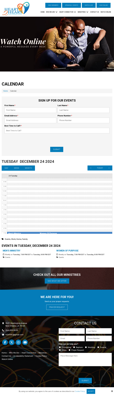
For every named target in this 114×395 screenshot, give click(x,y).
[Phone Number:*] (84, 120)
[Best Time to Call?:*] (57, 130)
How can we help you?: (69, 344)
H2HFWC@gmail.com (14, 335)
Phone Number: (65, 116)
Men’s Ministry (11, 250)
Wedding (90, 347)
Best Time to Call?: (13, 126)
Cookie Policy (80, 391)
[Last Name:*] (84, 110)
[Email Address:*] (30, 120)
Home (5, 91)
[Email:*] (72, 338)
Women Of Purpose (67, 250)
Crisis (63, 350)
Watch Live (89, 5)
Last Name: (63, 105)
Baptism (78, 347)
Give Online (103, 5)
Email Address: (11, 116)
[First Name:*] (30, 110)
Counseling (65, 347)
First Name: (9, 105)
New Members (53, 5)
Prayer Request (57, 307)
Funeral (102, 347)
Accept (91, 391)
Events (7, 257)
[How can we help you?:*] (60, 347)
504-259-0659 (11, 330)
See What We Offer (57, 281)
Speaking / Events (71, 5)
